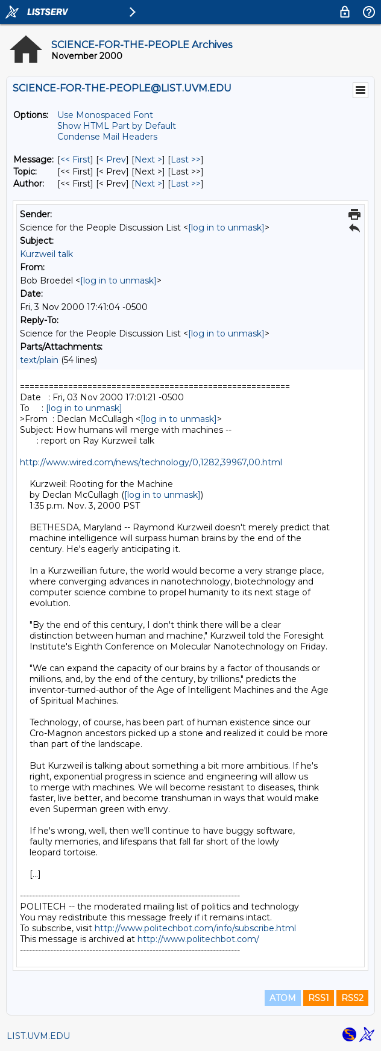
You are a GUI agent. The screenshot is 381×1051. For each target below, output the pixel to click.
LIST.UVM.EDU (38, 1036)
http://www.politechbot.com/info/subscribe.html (195, 928)
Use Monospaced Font (105, 115)
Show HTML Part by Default (116, 125)
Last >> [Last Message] (186, 159)
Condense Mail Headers (107, 136)
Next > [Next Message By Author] (148, 183)
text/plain (39, 360)
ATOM (282, 998)
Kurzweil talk (46, 254)
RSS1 (318, 998)
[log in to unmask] (226, 227)
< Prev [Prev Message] (112, 159)
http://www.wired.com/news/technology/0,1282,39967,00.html (151, 462)
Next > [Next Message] (148, 159)
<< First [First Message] (75, 159)
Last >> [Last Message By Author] (186, 183)
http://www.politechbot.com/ (198, 939)
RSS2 (352, 998)
